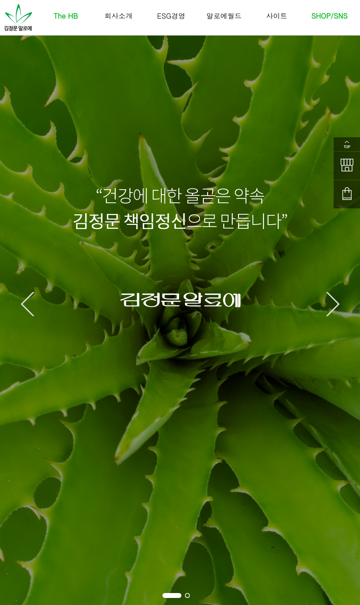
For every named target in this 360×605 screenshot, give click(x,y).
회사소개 (118, 16)
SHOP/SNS (329, 16)
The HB (66, 16)
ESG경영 (171, 16)
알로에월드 (224, 16)
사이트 (276, 16)
